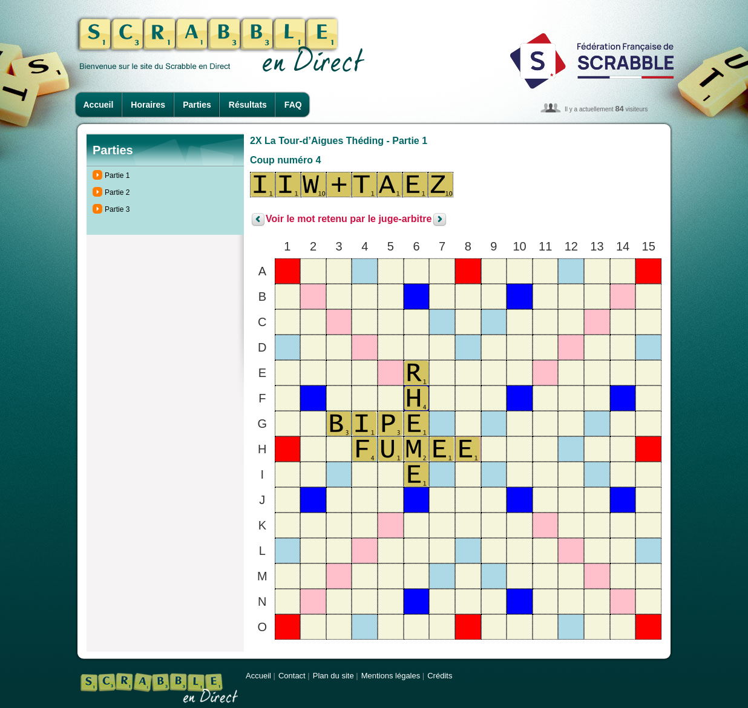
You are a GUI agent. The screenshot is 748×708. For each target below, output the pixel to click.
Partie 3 (117, 209)
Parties (197, 105)
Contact (292, 675)
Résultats (248, 105)
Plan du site (333, 675)
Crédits (439, 675)
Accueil (99, 105)
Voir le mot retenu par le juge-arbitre (348, 219)
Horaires (148, 105)
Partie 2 (117, 192)
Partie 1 (117, 175)
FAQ (293, 105)
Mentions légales (391, 675)
